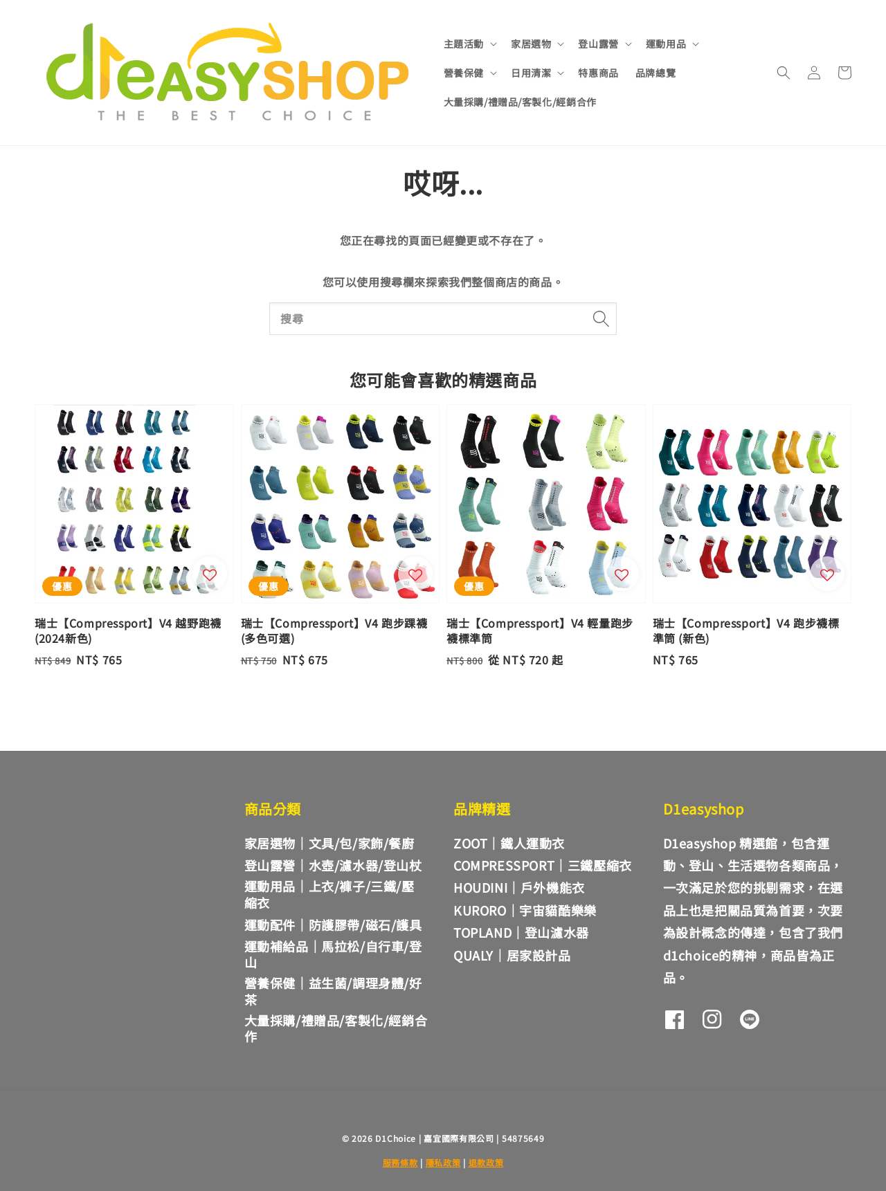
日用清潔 (531, 72)
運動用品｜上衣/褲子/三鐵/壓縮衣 (329, 894)
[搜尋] (601, 318)
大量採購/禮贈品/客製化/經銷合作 (520, 102)
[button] (783, 72)
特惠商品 (598, 73)
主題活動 (464, 43)
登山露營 (598, 43)
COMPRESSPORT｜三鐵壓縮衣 (542, 865)
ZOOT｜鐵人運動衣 (509, 843)
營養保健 (464, 72)
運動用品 (666, 43)
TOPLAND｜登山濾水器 (521, 932)
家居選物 (531, 43)
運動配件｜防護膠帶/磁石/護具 (333, 925)
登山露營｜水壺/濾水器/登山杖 (333, 865)
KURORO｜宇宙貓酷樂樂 (525, 910)
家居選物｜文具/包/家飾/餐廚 (329, 843)
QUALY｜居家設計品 (512, 955)
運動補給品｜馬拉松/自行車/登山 (333, 954)
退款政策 (486, 1162)
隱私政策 (443, 1162)
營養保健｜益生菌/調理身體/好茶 (333, 991)
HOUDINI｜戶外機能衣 (519, 887)
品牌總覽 (655, 73)
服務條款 (400, 1162)
